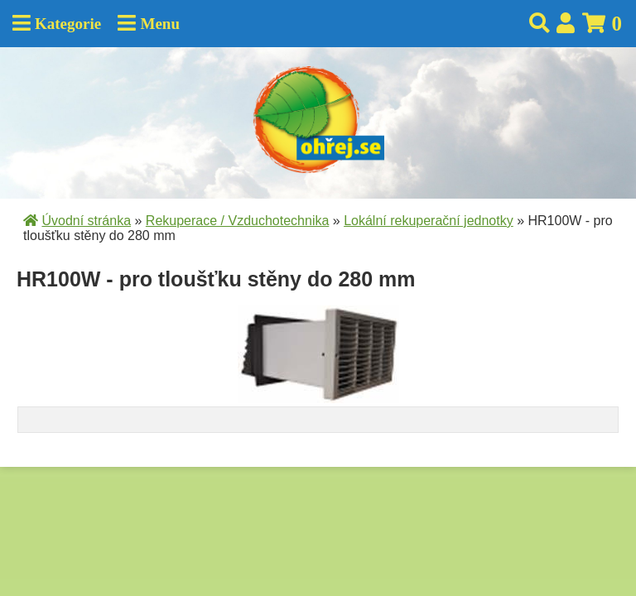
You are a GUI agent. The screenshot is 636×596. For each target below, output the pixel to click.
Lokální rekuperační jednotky (428, 221)
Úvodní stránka (86, 221)
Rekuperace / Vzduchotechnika (237, 221)
